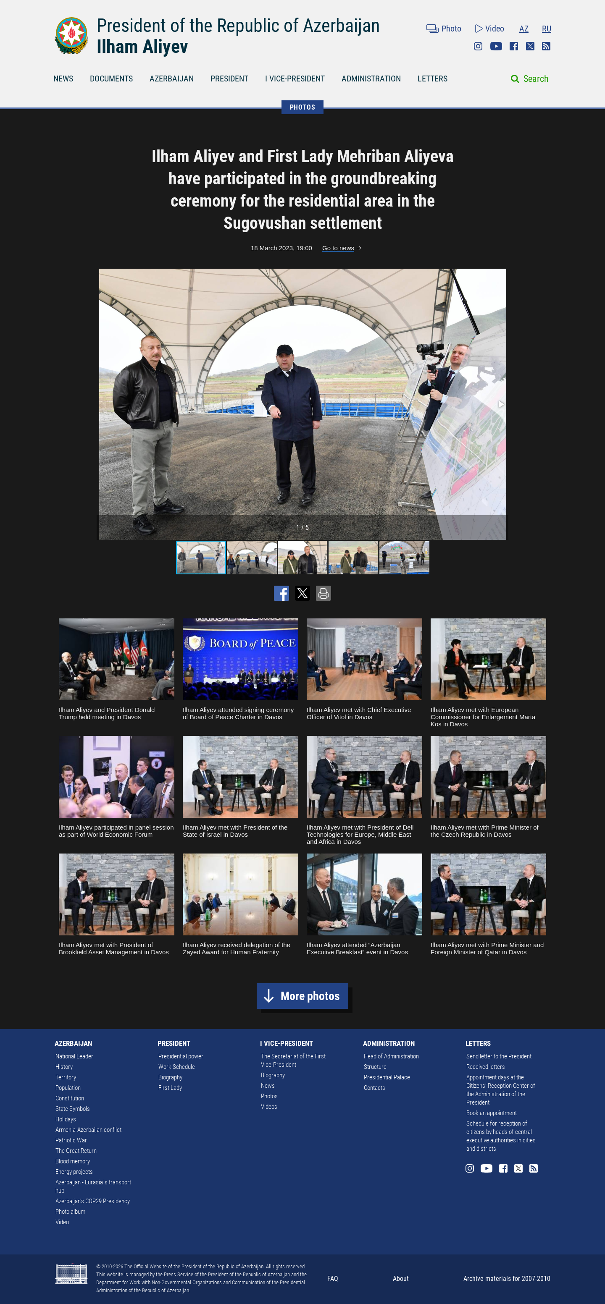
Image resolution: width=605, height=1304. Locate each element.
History (64, 1067)
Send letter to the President (498, 1056)
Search (536, 78)
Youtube (496, 46)
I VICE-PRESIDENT (295, 78)
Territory (65, 1077)
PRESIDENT (229, 78)
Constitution (69, 1098)
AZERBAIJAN (172, 78)
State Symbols (72, 1109)
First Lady (170, 1088)
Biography (170, 1077)
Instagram (478, 46)
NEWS (63, 78)
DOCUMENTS (111, 78)
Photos (269, 1096)
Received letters (485, 1067)
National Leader (74, 1056)
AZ (524, 29)
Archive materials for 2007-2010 (506, 1278)
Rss (546, 46)
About (401, 1278)
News (268, 1085)
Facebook (514, 46)
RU (546, 29)
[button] (501, 404)
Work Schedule (176, 1067)
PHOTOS (303, 107)
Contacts (374, 1088)
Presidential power (180, 1056)
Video (494, 29)
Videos (269, 1106)
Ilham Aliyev (142, 47)
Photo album (70, 1211)
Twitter (530, 46)
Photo (451, 29)
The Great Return (76, 1151)
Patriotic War (71, 1140)
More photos (310, 996)
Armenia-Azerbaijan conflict (88, 1130)
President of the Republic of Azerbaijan (238, 26)
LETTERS (432, 78)
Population (68, 1088)
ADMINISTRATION (371, 78)
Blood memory (72, 1161)
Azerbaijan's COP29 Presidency (92, 1201)
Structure (375, 1067)
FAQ (332, 1278)
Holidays (65, 1119)
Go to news (338, 247)
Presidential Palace (387, 1077)
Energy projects (74, 1172)
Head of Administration (391, 1056)
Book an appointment (491, 1113)
